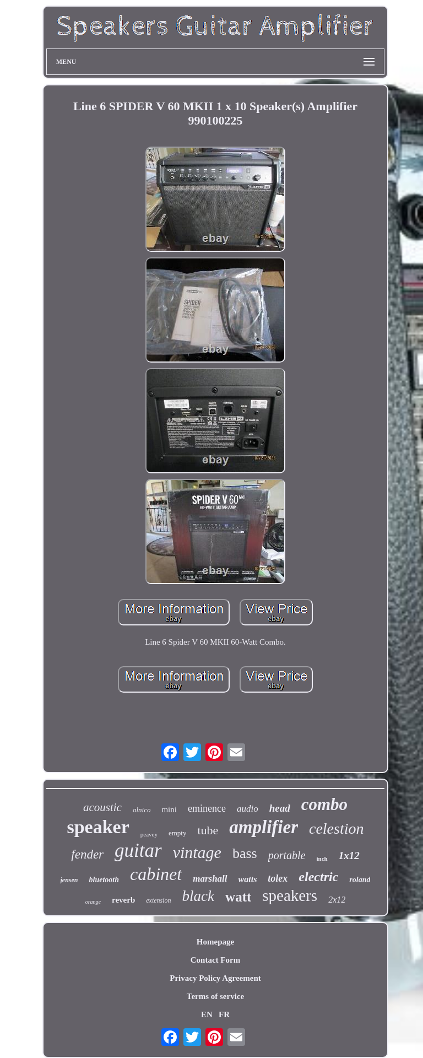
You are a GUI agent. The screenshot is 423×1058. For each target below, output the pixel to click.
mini (169, 809)
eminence (207, 808)
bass (244, 853)
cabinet (156, 874)
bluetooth (104, 880)
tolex (278, 878)
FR (224, 1014)
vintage (197, 852)
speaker (98, 827)
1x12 (349, 855)
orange (93, 902)
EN (207, 1014)
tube (207, 830)
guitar (138, 850)
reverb (123, 899)
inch (322, 858)
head (279, 808)
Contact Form (215, 960)
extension (158, 900)
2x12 (336, 899)
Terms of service (215, 996)
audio (247, 808)
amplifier (263, 827)
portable (287, 855)
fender (87, 854)
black (198, 896)
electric (318, 877)
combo (324, 804)
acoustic (102, 807)
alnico (142, 810)
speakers (289, 895)
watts (247, 879)
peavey (149, 834)
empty (178, 833)
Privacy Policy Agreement (215, 978)
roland (359, 880)
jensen (69, 880)
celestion (336, 828)
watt (238, 896)
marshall (210, 878)
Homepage (215, 941)
